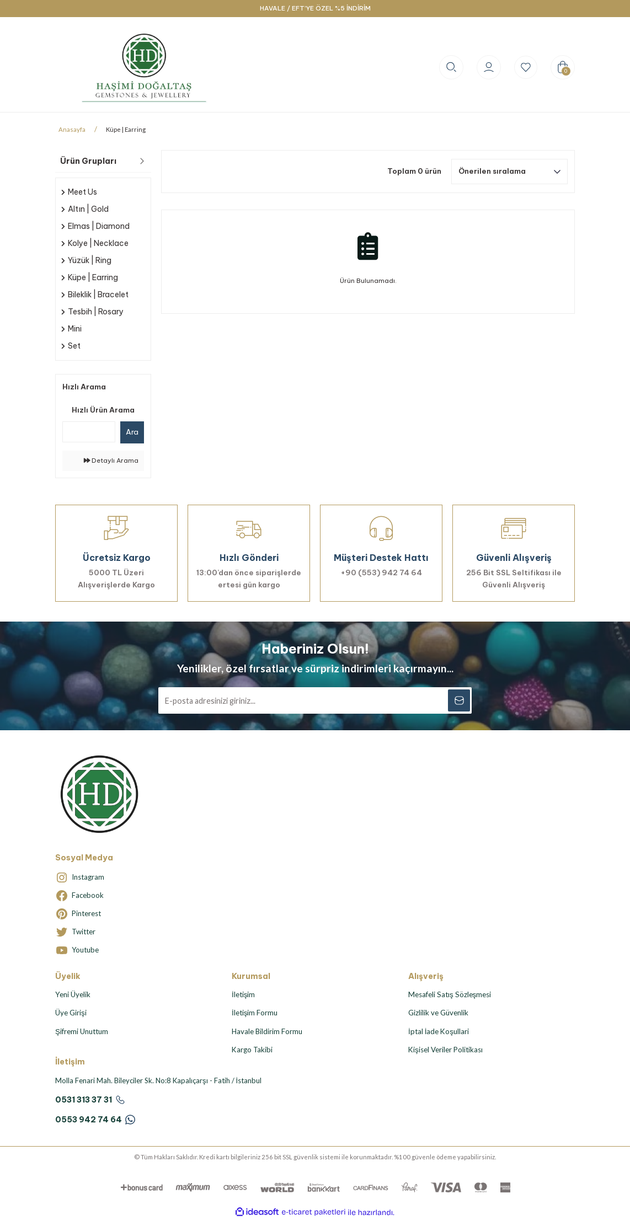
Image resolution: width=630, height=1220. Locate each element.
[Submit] (459, 700)
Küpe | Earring (126, 129)
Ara (132, 432)
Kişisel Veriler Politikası (445, 1049)
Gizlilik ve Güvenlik (438, 1012)
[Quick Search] (88, 431)
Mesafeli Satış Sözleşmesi (449, 994)
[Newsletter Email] (315, 700)
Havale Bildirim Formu (267, 1031)
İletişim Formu (254, 1012)
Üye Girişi (71, 1012)
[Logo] (144, 67)
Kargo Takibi (252, 1049)
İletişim (243, 994)
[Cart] (563, 67)
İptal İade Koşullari (438, 1031)
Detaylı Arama (111, 460)
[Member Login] (488, 67)
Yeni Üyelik (72, 994)
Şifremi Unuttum (81, 1031)
